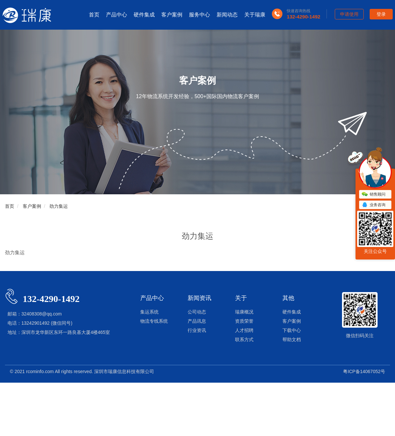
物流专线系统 (154, 321)
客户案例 (171, 14)
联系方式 (244, 339)
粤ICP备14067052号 (364, 371)
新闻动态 (227, 14)
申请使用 (349, 14)
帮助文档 (291, 339)
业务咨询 (373, 205)
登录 (381, 14)
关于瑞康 (254, 14)
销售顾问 (373, 194)
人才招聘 (244, 330)
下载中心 (291, 330)
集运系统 (149, 311)
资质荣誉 (244, 321)
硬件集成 (144, 14)
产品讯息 (197, 321)
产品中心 (116, 14)
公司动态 (197, 311)
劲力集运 (58, 206)
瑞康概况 (244, 311)
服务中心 (199, 14)
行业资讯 (197, 330)
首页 (94, 14)
